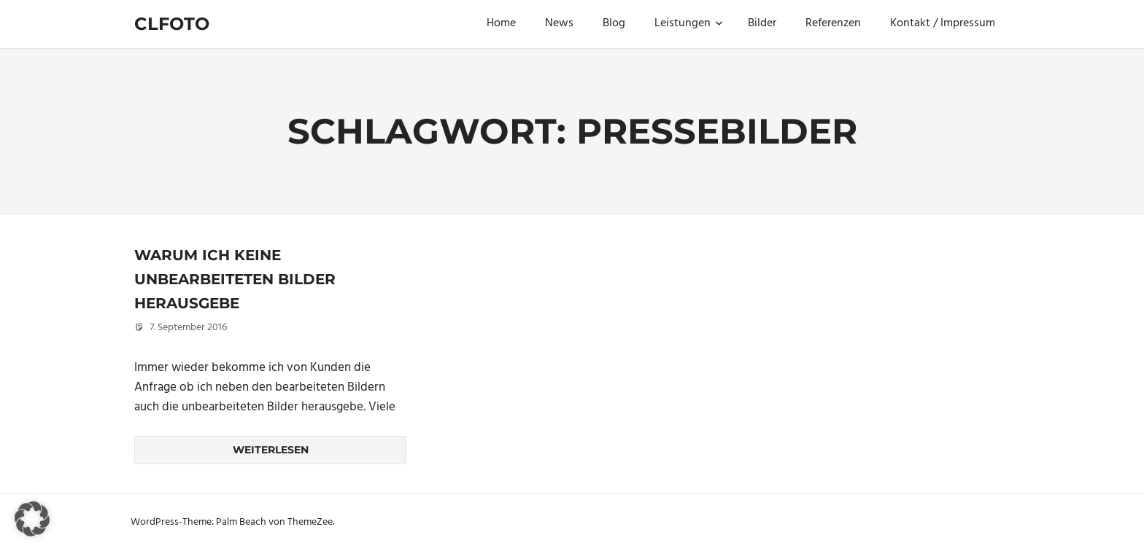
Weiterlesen (271, 449)
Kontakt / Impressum (942, 23)
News (559, 23)
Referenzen (833, 23)
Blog (614, 23)
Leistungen (688, 23)
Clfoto (171, 23)
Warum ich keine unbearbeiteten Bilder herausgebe (235, 278)
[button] (32, 519)
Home (501, 23)
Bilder (762, 23)
